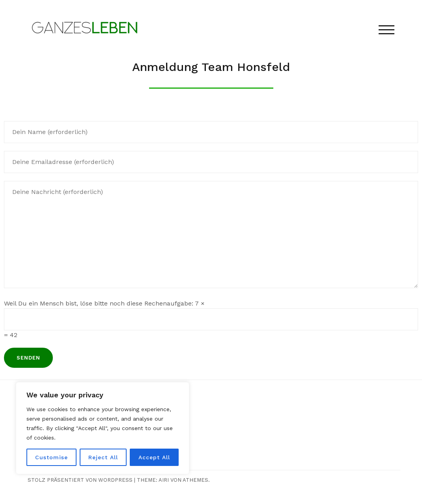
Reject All (103, 457)
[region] (102, 428)
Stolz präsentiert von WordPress (80, 480)
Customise (51, 457)
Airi (164, 480)
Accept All (154, 457)
